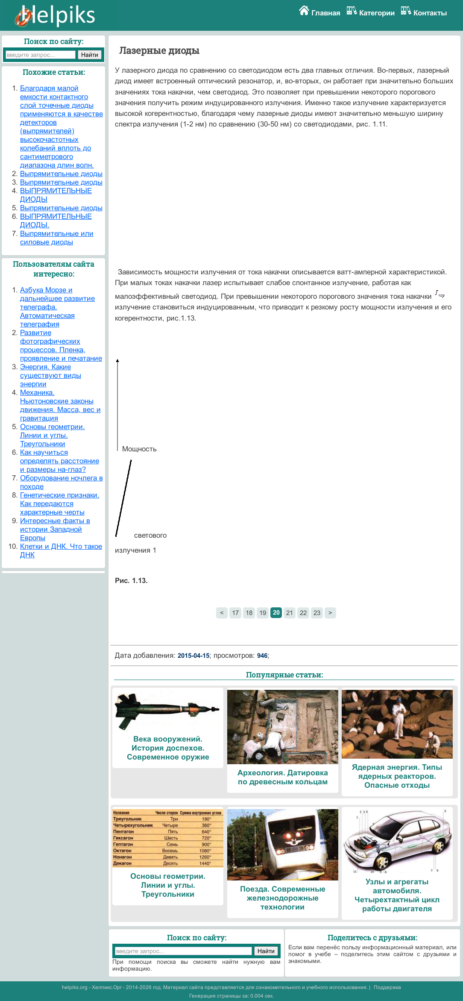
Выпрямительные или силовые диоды (57, 238)
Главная (325, 13)
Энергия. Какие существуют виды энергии (50, 375)
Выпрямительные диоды (61, 174)
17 (235, 612)
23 (317, 612)
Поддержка (387, 987)
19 (262, 612)
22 (303, 612)
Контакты (430, 13)
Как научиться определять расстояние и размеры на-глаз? (59, 461)
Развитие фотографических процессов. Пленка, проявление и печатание (61, 345)
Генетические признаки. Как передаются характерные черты (60, 503)
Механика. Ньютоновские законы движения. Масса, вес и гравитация (60, 405)
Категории (377, 13)
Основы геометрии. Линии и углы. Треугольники (52, 435)
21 (289, 612)
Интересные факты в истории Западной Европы (55, 529)
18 (249, 612)
